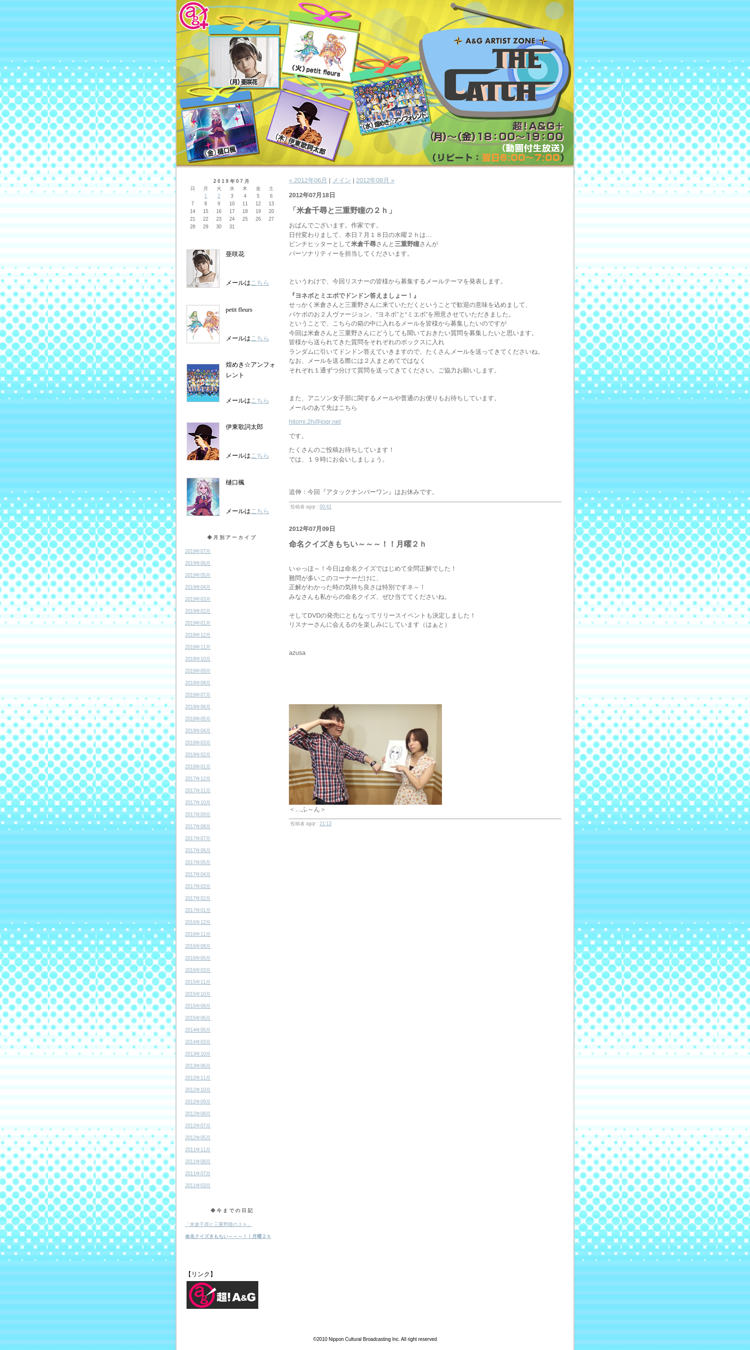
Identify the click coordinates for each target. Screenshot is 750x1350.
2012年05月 (197, 1137)
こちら (260, 282)
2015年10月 (197, 994)
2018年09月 (197, 671)
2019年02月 (197, 611)
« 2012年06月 (308, 180)
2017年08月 (197, 826)
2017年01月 (197, 910)
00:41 (325, 506)
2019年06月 (197, 563)
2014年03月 (197, 1042)
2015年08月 (197, 1006)
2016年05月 (197, 958)
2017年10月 (197, 802)
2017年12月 (197, 778)
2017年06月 (197, 850)
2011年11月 (197, 1149)
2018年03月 (197, 742)
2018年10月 (197, 659)
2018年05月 (197, 718)
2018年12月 (197, 635)
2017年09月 (197, 814)
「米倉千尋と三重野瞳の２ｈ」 (218, 1224)
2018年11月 (197, 647)
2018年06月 (197, 706)
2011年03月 (197, 1185)
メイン (341, 180)
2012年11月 (197, 1077)
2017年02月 (197, 898)
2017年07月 (197, 838)
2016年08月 (197, 946)
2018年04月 (197, 730)
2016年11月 (197, 934)
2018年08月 (197, 683)
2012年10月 (197, 1089)
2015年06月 (197, 1018)
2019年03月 (197, 599)
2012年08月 (197, 1113)
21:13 (325, 823)
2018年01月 (197, 766)
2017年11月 (197, 790)
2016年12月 (197, 922)
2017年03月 (197, 886)
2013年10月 (197, 1054)
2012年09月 (197, 1101)
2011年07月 (197, 1173)
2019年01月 (197, 623)
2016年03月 (197, 970)
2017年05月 (197, 862)
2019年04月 (197, 587)
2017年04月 (197, 874)
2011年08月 (197, 1161)
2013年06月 (197, 1066)
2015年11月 (197, 982)
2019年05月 (197, 575)
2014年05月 (197, 1030)
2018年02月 (197, 754)
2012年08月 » (375, 180)
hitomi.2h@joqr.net (315, 421)
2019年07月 (197, 551)
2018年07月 (197, 695)
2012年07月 (197, 1125)
